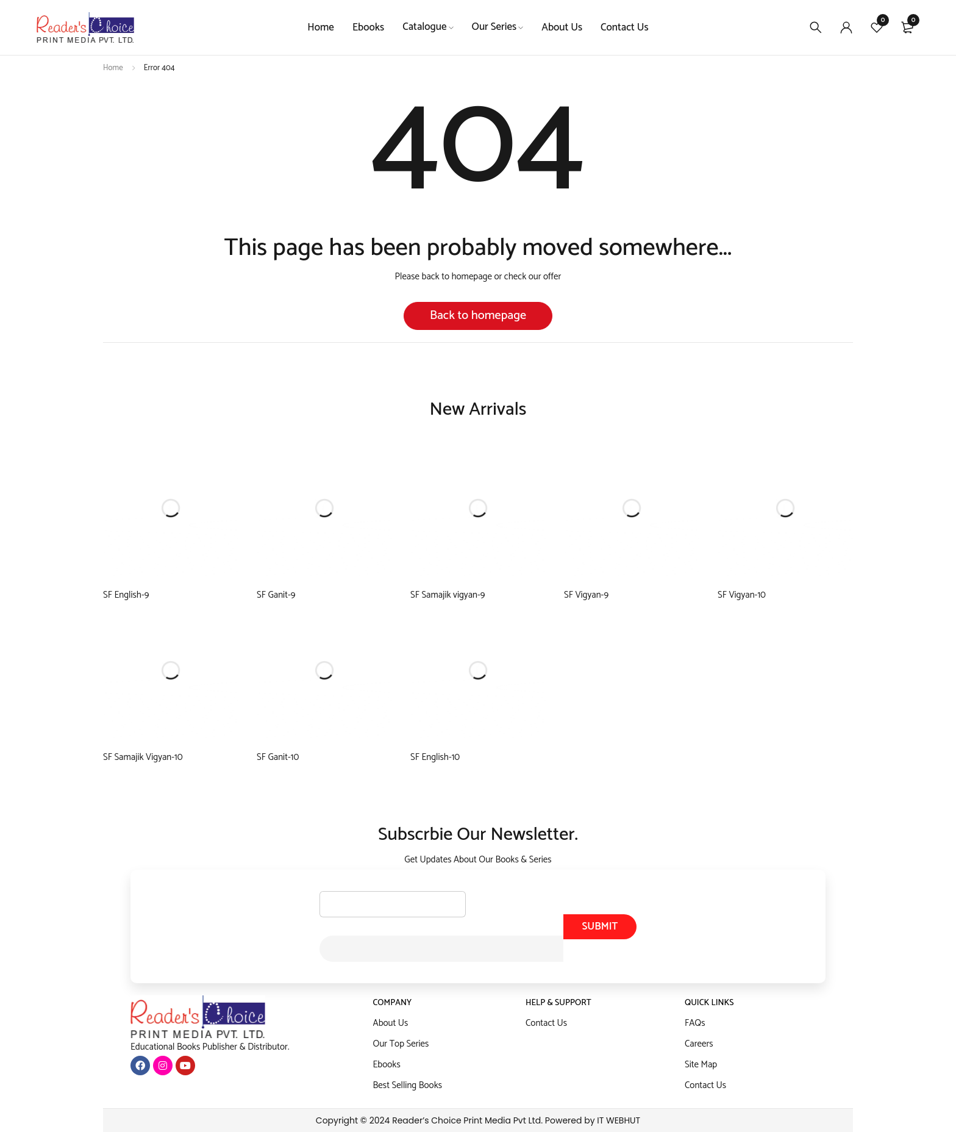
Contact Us (546, 1023)
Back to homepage (478, 316)
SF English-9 (126, 595)
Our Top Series (401, 1043)
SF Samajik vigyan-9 (447, 595)
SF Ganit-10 (278, 757)
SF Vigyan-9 (586, 595)
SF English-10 (435, 757)
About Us (390, 1023)
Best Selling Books (408, 1085)
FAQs (695, 1023)
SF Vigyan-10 (742, 595)
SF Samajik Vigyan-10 (143, 757)
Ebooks (387, 1064)
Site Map (701, 1064)
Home (113, 68)
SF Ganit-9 (276, 595)
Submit (600, 926)
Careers (699, 1043)
